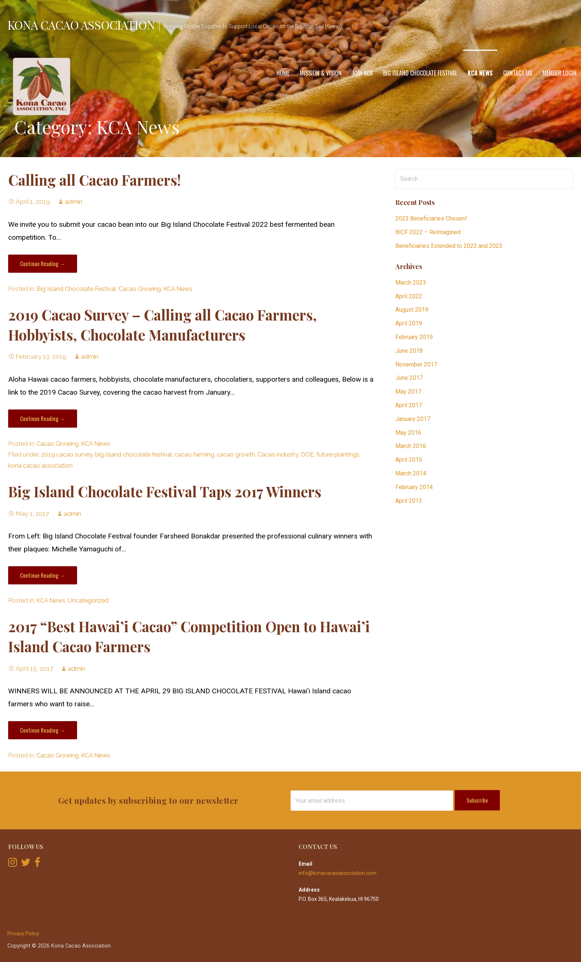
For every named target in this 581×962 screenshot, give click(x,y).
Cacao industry (278, 454)
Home (282, 73)
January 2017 (412, 418)
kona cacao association (40, 465)
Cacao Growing (140, 288)
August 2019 (411, 309)
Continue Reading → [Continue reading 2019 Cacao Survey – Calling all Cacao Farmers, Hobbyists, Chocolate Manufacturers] (42, 418)
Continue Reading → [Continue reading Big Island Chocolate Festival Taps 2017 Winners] (42, 575)
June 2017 (409, 377)
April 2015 (408, 459)
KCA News (480, 73)
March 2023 (410, 282)
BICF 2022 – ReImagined (428, 232)
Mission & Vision (321, 73)
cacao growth (236, 454)
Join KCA (362, 73)
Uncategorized (88, 600)
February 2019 (414, 337)
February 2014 (414, 487)
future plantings (337, 454)
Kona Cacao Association (81, 25)
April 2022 (408, 296)
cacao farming (194, 454)
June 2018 (409, 350)
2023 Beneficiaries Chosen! (431, 218)
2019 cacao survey (67, 454)
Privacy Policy (23, 933)
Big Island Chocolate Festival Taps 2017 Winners (164, 491)
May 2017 (408, 391)
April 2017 (408, 405)
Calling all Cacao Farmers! (94, 179)
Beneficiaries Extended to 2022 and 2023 (448, 245)
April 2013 (408, 500)
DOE (307, 454)
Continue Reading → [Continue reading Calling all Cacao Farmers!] (42, 263)
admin (73, 201)
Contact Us (517, 73)
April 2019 (408, 323)
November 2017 (416, 364)
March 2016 (410, 446)
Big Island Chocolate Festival (420, 73)
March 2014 (410, 473)
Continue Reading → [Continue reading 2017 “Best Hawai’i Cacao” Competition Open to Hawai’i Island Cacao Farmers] (42, 730)
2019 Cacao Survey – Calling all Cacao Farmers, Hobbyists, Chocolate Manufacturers (162, 324)
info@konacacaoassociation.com (337, 873)
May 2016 (408, 432)
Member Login (559, 73)
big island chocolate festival (133, 454)
